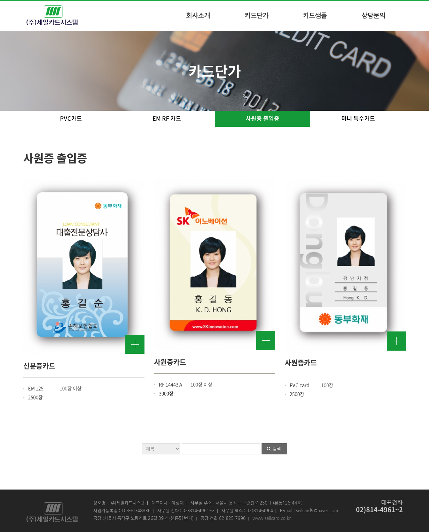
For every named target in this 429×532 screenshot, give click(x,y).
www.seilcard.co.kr (271, 518)
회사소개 (198, 15)
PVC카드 (71, 118)
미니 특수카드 (358, 118)
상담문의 (373, 15)
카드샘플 (315, 15)
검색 (277, 448)
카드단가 (257, 15)
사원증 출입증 (262, 118)
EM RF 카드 (166, 118)
